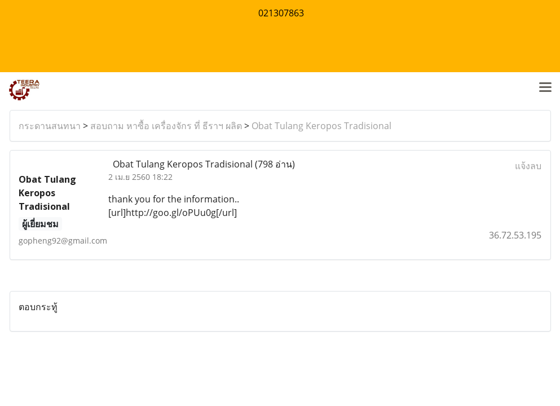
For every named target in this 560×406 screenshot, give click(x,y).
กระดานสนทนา (50, 126)
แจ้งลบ (528, 166)
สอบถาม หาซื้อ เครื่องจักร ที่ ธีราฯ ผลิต (166, 126)
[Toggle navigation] (545, 88)
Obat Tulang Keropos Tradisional (321, 126)
